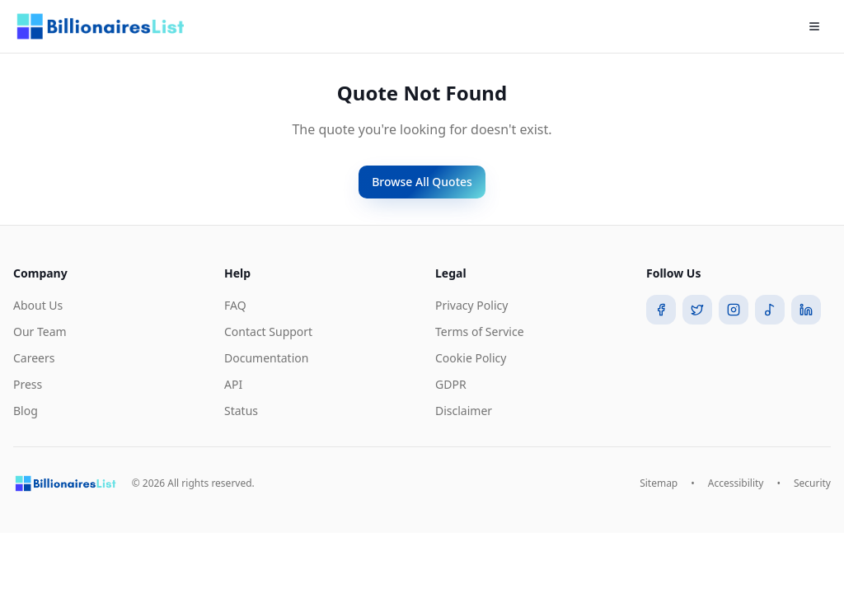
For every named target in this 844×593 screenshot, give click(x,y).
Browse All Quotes (422, 181)
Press (27, 384)
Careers (33, 358)
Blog (25, 410)
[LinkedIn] (806, 310)
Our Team (40, 331)
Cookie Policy (470, 358)
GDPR (451, 384)
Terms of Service (479, 331)
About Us (38, 305)
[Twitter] (697, 310)
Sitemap (659, 483)
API (233, 384)
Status (241, 410)
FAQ (235, 305)
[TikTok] (770, 310)
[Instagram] (733, 310)
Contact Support (268, 331)
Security (812, 483)
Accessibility (736, 483)
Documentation (266, 358)
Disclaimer (463, 410)
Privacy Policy (471, 305)
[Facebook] (661, 310)
